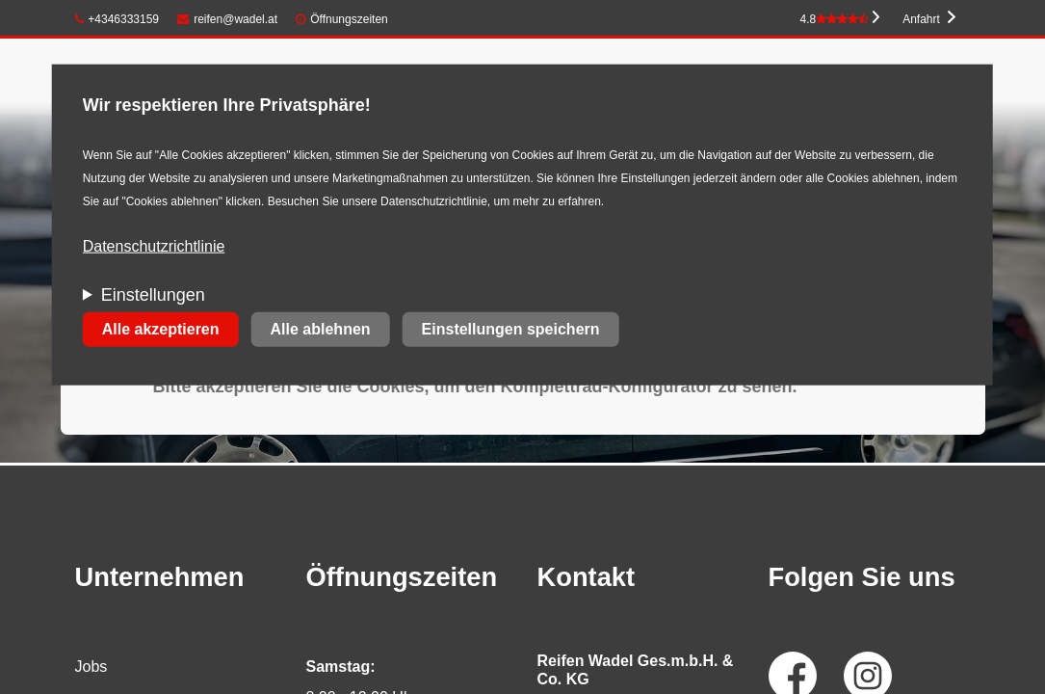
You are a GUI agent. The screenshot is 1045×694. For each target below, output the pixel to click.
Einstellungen (153, 295)
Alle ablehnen (321, 329)
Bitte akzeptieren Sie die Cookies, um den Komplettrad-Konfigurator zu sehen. (475, 386)
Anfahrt (921, 19)
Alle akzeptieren (161, 329)
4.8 (834, 19)
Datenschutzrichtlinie (154, 246)
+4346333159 (117, 19)
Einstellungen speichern (511, 329)
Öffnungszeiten (349, 19)
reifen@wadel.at (227, 19)
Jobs (91, 666)
